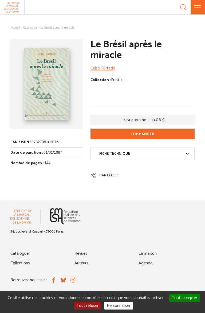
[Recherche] (183, 7)
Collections (20, 263)
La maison (148, 253)
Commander (143, 134)
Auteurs (81, 263)
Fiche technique (144, 154)
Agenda (145, 263)
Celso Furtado (102, 68)
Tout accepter (184, 298)
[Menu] (198, 7)
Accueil (15, 27)
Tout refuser (87, 305)
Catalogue (30, 27)
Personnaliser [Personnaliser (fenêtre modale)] (119, 305)
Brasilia (116, 80)
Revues (80, 253)
